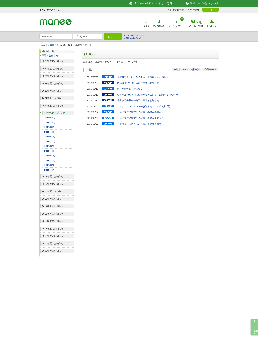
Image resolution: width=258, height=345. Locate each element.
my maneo (158, 26)
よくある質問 (196, 26)
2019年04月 (50, 155)
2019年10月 (50, 127)
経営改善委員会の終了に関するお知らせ (138, 100)
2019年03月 (50, 160)
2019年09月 (50, 132)
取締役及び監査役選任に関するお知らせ (138, 83)
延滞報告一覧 (210, 69)
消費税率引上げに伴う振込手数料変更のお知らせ (142, 77)
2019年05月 (50, 151)
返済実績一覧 (177, 9)
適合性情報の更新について (131, 88)
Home (146, 26)
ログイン (210, 10)
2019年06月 (50, 146)
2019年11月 (50, 122)
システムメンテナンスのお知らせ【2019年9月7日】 (144, 106)
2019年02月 (50, 165)
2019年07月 (50, 141)
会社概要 (194, 9)
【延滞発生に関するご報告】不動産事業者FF (140, 123)
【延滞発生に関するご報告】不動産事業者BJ (140, 118)
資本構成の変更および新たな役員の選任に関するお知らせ (147, 94)
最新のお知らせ (50, 55)
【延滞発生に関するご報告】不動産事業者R (140, 112)
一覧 (176, 69)
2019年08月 (50, 136)
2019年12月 (50, 117)
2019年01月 (50, 170)
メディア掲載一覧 (190, 69)
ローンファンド (176, 26)
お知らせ (211, 26)
